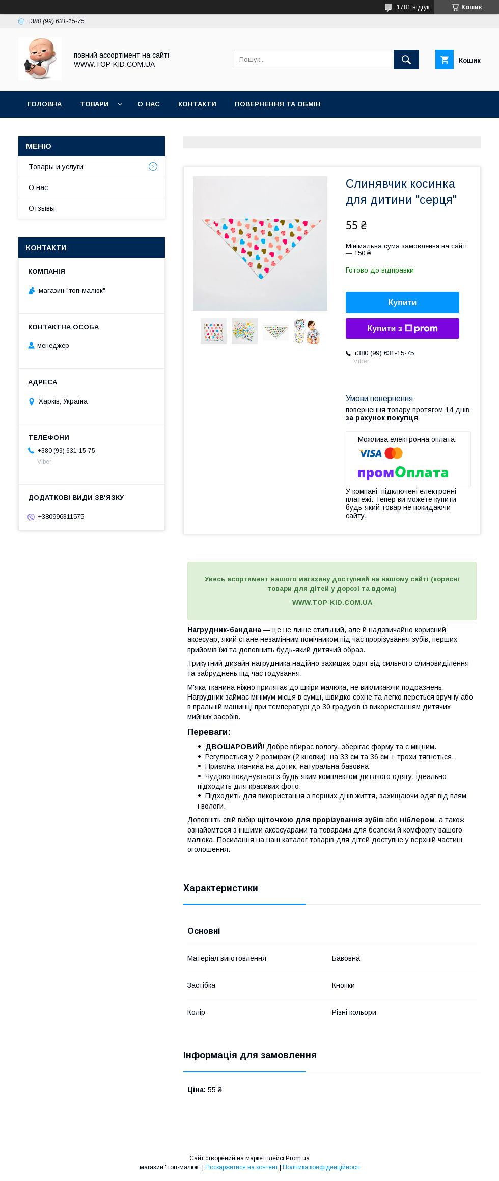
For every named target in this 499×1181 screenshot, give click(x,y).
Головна (44, 104)
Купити (403, 302)
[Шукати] (406, 59)
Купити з (402, 328)
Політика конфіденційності (321, 1167)
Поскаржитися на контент (241, 1167)
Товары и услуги (56, 167)
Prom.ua (298, 1158)
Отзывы (42, 208)
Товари (94, 104)
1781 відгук (413, 7)
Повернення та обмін (278, 104)
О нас (148, 104)
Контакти (197, 104)
